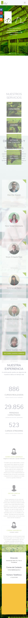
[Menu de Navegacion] (25, 2)
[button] (2, 30)
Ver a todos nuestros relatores (14, 353)
